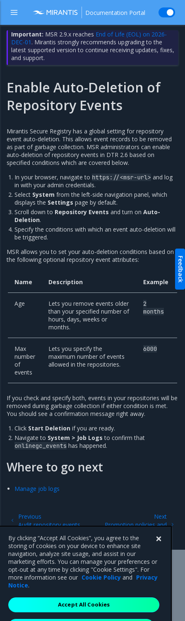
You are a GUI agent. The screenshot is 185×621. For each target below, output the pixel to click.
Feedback (181, 269)
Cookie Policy (101, 586)
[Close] (158, 548)
